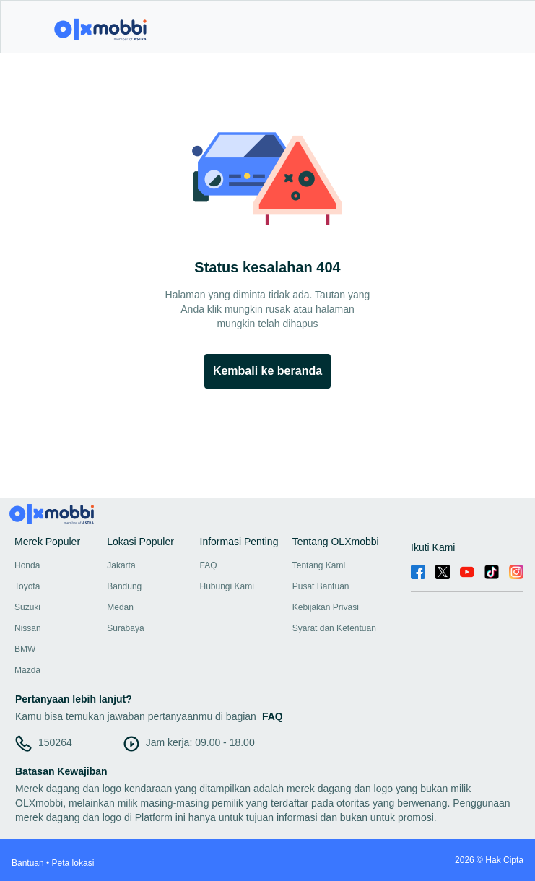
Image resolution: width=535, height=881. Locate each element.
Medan (120, 607)
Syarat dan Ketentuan (334, 628)
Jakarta (121, 565)
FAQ (208, 565)
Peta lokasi (73, 863)
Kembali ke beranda (267, 371)
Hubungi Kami (227, 586)
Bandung (124, 586)
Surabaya (125, 628)
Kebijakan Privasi (325, 607)
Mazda (27, 670)
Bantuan (28, 863)
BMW (24, 649)
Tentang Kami (318, 565)
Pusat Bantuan (320, 586)
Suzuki (27, 607)
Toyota (27, 586)
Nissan (27, 628)
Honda (27, 565)
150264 (55, 742)
